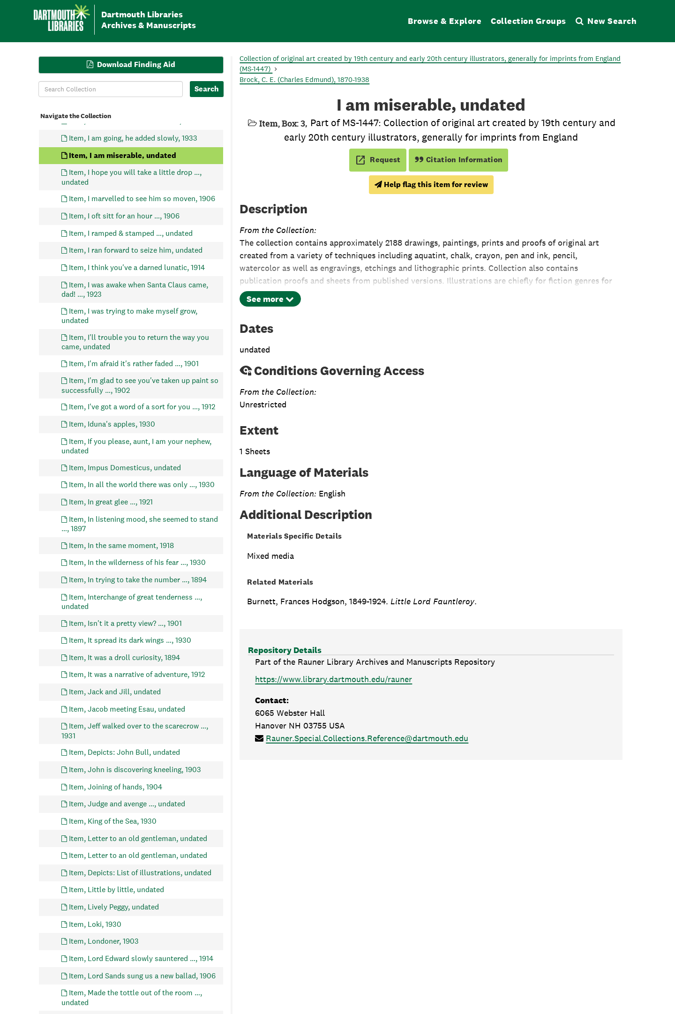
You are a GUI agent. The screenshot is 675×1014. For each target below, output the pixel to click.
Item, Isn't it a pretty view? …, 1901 (125, 623)
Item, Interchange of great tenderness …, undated (131, 601)
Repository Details (285, 650)
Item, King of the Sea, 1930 (113, 821)
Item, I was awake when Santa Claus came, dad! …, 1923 (134, 289)
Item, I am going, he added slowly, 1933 (133, 138)
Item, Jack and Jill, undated (115, 692)
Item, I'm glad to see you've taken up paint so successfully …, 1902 (139, 385)
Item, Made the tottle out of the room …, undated (131, 997)
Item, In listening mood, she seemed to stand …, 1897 (139, 523)
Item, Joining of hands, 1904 (115, 786)
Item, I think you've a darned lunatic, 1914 (137, 267)
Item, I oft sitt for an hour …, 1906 (124, 216)
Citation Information (458, 160)
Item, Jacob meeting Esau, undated (127, 709)
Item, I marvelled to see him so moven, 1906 (142, 198)
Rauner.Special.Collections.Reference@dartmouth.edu (367, 738)
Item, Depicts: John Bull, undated (124, 752)
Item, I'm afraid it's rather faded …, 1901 (134, 363)
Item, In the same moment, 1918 (121, 545)
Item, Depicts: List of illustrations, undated (140, 872)
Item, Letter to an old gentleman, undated (138, 838)
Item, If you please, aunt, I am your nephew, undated (136, 445)
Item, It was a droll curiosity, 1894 (124, 657)
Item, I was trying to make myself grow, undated (129, 315)
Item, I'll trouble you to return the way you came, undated (135, 341)
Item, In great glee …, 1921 (111, 501)
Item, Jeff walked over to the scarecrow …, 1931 (134, 730)
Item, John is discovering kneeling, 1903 (135, 769)
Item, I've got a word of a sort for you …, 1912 (142, 407)
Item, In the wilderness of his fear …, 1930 (137, 562)
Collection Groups (528, 20)
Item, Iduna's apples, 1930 (112, 424)
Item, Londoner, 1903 (104, 941)
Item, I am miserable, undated (122, 155)
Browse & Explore (444, 20)
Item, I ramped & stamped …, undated (131, 233)
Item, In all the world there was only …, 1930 (142, 484)
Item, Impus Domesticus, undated (125, 467)
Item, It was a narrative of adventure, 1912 (137, 674)
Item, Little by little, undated (116, 889)
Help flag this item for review (431, 184)
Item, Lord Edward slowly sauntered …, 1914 (141, 958)
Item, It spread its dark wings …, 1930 (130, 640)
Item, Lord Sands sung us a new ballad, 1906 (142, 975)
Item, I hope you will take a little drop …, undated (131, 177)
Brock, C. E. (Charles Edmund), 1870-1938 (304, 79)
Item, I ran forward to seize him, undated (135, 250)
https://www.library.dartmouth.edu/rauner (333, 679)
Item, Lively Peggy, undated (114, 907)
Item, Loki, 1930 (95, 924)
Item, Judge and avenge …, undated (127, 804)
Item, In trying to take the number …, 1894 (138, 579)
